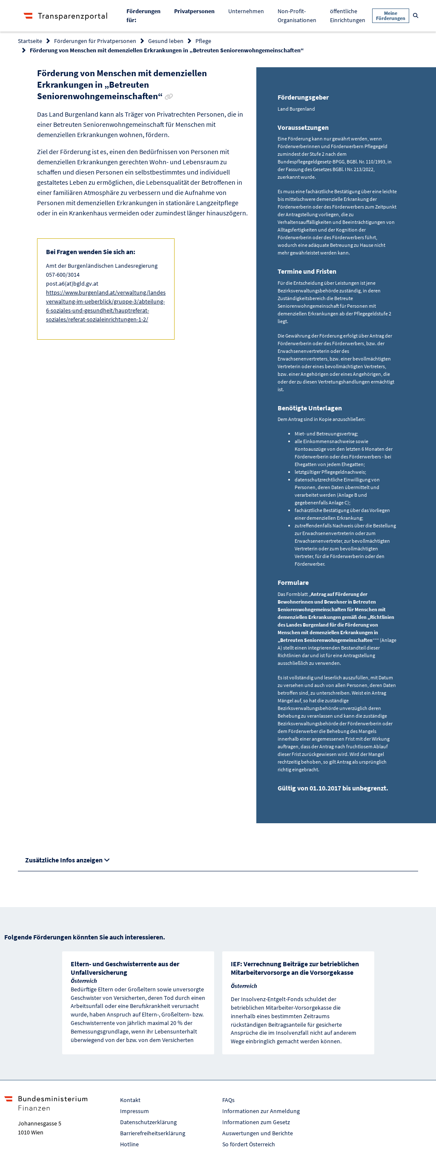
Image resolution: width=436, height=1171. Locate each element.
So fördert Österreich (248, 1144)
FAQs (228, 1100)
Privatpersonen (197, 10)
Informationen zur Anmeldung (261, 1111)
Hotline (129, 1144)
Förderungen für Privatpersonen (95, 41)
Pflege (203, 41)
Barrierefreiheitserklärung (152, 1133)
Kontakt (130, 1100)
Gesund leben (166, 41)
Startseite (30, 41)
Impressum (134, 1111)
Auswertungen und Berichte (257, 1133)
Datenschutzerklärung (148, 1122)
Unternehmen (246, 11)
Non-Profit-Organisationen (297, 15)
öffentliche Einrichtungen (347, 15)
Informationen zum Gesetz (256, 1122)
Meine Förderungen (390, 15)
